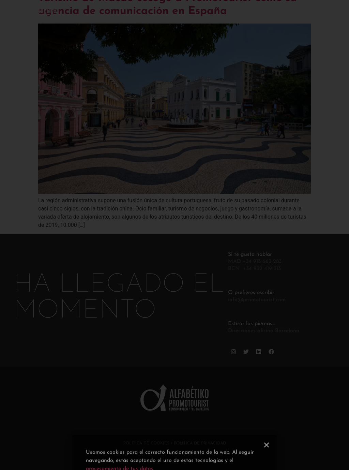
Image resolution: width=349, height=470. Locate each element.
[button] (266, 458)
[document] (174, 235)
